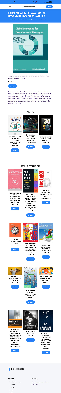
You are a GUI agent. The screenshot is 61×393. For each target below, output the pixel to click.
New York (35, 384)
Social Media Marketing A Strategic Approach (15, 241)
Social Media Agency (16, 382)
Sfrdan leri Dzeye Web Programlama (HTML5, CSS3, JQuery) (46, 278)
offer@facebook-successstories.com (40, 382)
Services (13, 384)
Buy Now (12, 86)
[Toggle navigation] (10, 6)
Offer (49, 6)
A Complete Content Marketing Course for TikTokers (15, 278)
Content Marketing (19, 76)
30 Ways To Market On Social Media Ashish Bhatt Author (46, 138)
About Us (13, 387)
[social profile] (14, 2)
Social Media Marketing (30, 76)
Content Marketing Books (42, 76)
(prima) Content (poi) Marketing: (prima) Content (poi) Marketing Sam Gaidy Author (15, 140)
